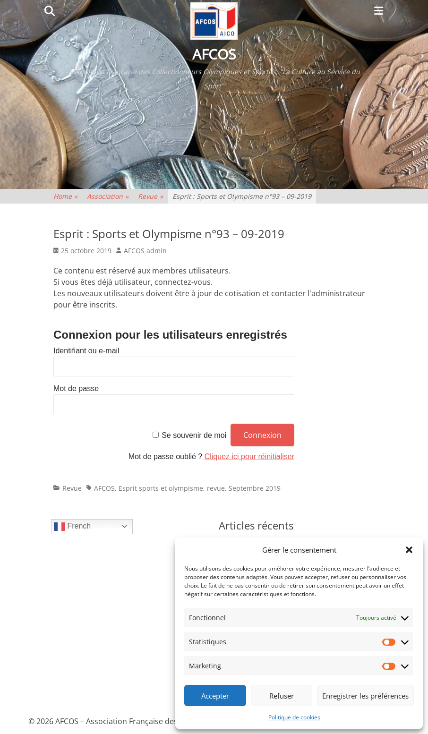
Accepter (215, 695)
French (72, 526)
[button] (409, 550)
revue (216, 488)
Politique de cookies (294, 717)
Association (107, 196)
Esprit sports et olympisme (161, 488)
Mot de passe (76, 388)
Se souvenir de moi (194, 435)
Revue (150, 196)
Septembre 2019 (255, 488)
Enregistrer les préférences (365, 695)
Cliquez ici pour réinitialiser (249, 456)
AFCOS (214, 54)
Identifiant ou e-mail (86, 351)
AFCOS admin (145, 250)
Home (65, 196)
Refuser (281, 695)
